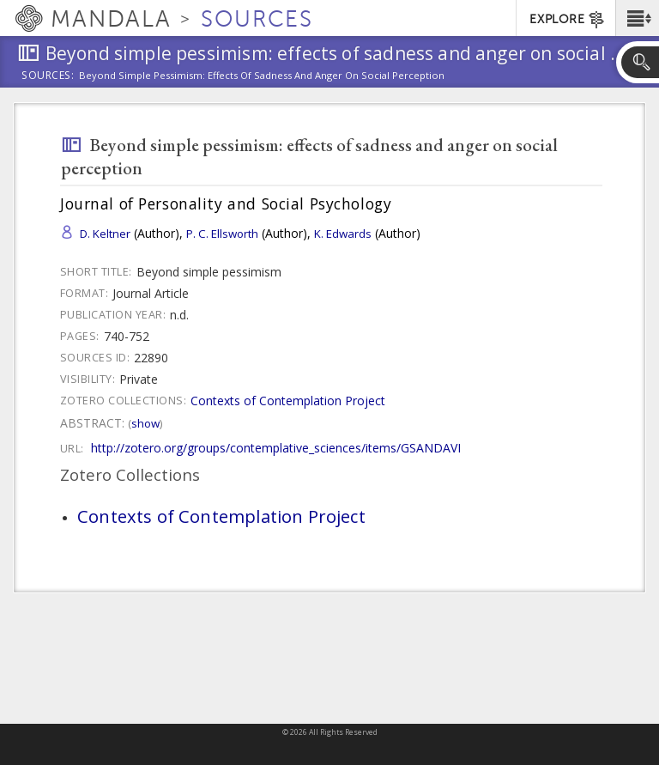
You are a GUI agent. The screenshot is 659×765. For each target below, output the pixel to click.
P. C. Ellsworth (222, 233)
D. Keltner (105, 233)
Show (145, 423)
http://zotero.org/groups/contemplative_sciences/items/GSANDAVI (276, 448)
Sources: (48, 76)
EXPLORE (567, 19)
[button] (637, 18)
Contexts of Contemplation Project (287, 400)
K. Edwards (343, 233)
